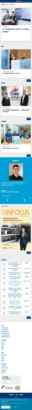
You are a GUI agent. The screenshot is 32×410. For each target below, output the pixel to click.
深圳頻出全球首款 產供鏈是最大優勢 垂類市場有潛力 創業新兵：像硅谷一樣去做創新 (15, 296)
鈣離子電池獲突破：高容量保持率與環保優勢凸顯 (14, 312)
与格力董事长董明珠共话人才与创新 (11, 73)
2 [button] (10, 42)
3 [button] (12, 42)
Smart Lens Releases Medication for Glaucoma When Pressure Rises (15, 302)
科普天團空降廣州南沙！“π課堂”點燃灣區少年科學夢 (14, 273)
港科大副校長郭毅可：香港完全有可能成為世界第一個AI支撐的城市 (14, 264)
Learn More (5, 195)
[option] (16, 25)
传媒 (2, 349)
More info (6, 404)
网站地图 (21, 394)
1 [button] (8, 42)
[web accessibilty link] (18, 387)
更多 (28, 80)
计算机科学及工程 (5, 331)
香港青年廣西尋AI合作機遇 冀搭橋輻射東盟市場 (14, 277)
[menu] (30, 4)
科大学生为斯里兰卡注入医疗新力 (11, 148)
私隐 (16, 394)
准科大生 (3, 342)
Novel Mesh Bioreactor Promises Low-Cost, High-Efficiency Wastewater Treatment (14, 283)
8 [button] (22, 42)
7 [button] (20, 42)
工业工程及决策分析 (5, 335)
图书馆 (2, 360)
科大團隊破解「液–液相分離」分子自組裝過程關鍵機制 (14, 308)
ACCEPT (6, 407)
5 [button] (16, 42)
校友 (2, 346)
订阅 (5, 381)
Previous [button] (3, 24)
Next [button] (29, 24)
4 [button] (14, 42)
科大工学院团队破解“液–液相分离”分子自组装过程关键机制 (15, 30)
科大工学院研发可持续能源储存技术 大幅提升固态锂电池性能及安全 (16, 110)
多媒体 (2, 357)
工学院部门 (3, 366)
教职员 (2, 347)
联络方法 (3, 373)
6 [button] (18, 42)
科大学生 (3, 344)
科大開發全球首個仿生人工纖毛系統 (14, 269)
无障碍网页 (11, 394)
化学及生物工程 (4, 327)
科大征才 (3, 358)
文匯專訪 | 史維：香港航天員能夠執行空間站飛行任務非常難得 (14, 289)
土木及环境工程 (4, 329)
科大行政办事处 (4, 368)
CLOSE (14, 407)
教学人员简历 (4, 355)
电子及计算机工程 (5, 333)
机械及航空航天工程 (5, 336)
